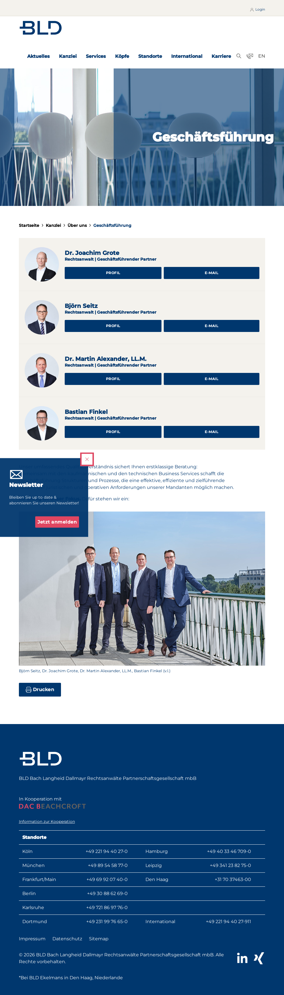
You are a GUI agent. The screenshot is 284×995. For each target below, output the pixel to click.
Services (96, 56)
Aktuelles (38, 56)
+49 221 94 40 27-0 (107, 851)
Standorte (150, 56)
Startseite (29, 225)
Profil (113, 273)
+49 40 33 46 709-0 (229, 851)
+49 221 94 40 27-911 (228, 921)
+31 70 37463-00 (233, 879)
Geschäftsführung (112, 225)
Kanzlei (68, 56)
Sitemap (99, 938)
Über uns (77, 225)
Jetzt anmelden (57, 522)
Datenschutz (67, 938)
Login (257, 9)
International (186, 56)
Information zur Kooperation (47, 821)
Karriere (221, 56)
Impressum (32, 938)
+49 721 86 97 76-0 (107, 907)
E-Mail (211, 273)
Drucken (40, 690)
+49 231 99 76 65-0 (107, 921)
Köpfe (122, 56)
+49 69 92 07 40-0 (107, 879)
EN (261, 56)
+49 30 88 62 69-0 (107, 893)
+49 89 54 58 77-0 (108, 865)
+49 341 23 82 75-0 (230, 865)
